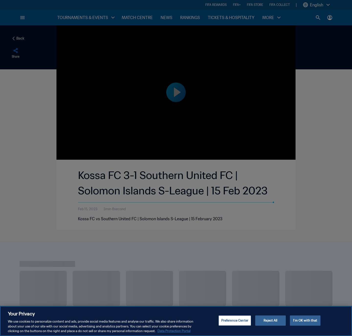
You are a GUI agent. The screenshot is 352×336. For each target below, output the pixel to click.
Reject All (270, 323)
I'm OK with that (305, 323)
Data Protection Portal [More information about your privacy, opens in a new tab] (173, 333)
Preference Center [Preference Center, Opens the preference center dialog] (234, 323)
